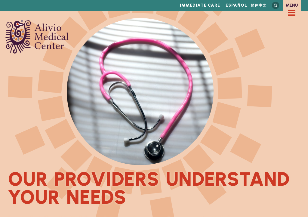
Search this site (275, 5)
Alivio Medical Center (37, 37)
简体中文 (258, 5)
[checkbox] (291, 12)
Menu (292, 5)
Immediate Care (200, 5)
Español (236, 5)
